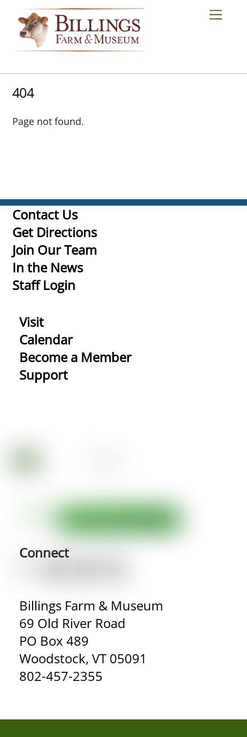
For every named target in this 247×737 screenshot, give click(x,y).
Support (43, 374)
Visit (31, 322)
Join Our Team (54, 249)
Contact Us (45, 214)
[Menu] (220, 14)
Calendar (46, 339)
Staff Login (43, 285)
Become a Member (75, 357)
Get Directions (54, 232)
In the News (47, 267)
